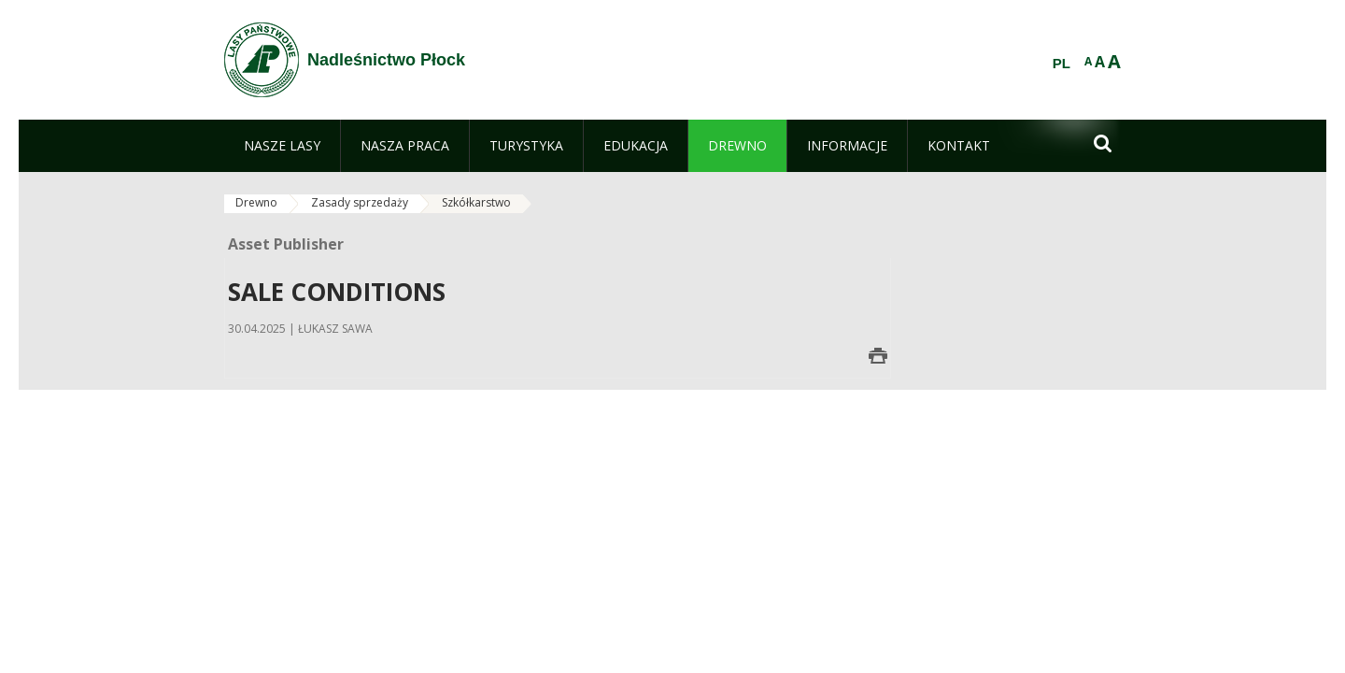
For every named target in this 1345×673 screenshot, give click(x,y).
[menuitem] (282, 146)
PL (1061, 63)
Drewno (256, 202)
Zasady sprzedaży (359, 202)
